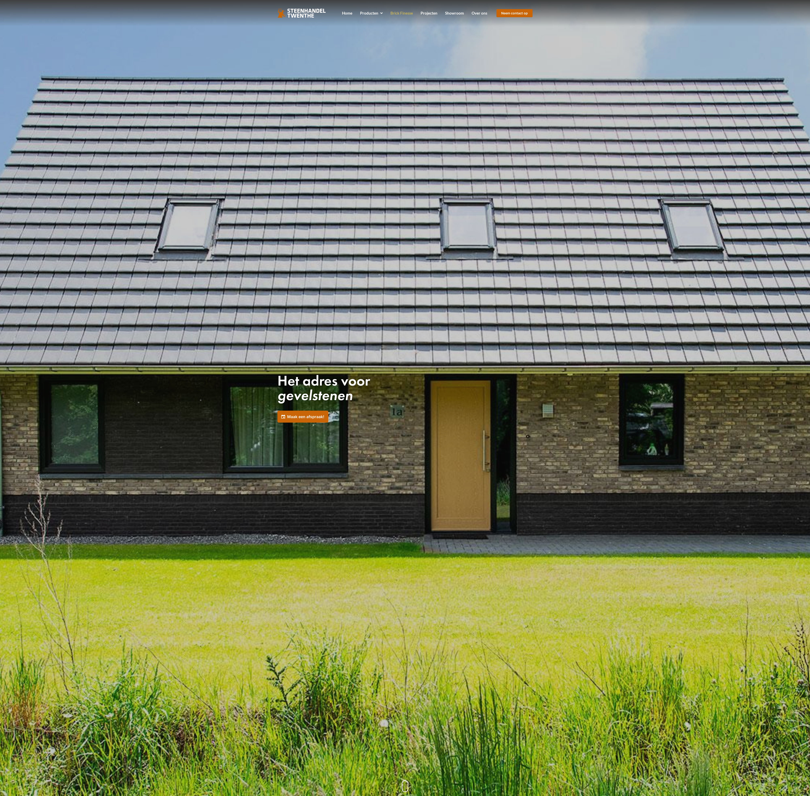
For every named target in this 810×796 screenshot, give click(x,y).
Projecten (429, 13)
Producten (371, 13)
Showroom (454, 13)
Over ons (479, 13)
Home (347, 13)
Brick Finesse (401, 13)
